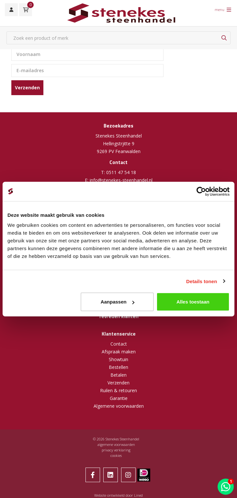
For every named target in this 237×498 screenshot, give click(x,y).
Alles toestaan (192, 301)
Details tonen (201, 281)
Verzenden (27, 87)
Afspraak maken (119, 352)
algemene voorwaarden (116, 444)
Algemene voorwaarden (119, 406)
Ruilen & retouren (118, 390)
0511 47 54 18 (121, 172)
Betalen (118, 375)
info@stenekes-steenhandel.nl (121, 180)
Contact (118, 344)
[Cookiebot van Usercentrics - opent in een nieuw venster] (201, 191)
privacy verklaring (116, 450)
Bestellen (118, 367)
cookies (116, 455)
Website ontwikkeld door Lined (118, 495)
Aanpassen (117, 301)
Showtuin (118, 359)
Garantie (119, 398)
